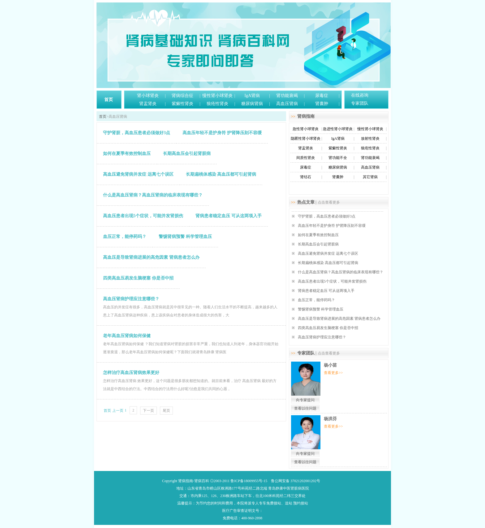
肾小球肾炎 (148, 95)
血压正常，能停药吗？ (316, 300)
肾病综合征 (182, 95)
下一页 (148, 410)
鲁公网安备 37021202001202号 (295, 481)
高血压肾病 (287, 103)
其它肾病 (370, 177)
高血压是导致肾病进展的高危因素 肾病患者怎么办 (339, 318)
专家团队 (359, 103)
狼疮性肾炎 (217, 103)
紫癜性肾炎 (182, 103)
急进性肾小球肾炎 (338, 129)
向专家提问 (305, 400)
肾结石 (305, 177)
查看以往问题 (305, 408)
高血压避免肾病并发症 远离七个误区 (328, 253)
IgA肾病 (252, 95)
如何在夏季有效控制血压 (318, 235)
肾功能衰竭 (287, 95)
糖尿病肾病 (252, 103)
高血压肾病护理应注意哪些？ (322, 337)
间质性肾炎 (305, 158)
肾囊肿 (321, 103)
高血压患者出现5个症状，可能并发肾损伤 (332, 281)
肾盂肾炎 (148, 103)
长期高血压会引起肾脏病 (318, 244)
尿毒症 (321, 95)
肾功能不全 (337, 158)
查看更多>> (333, 373)
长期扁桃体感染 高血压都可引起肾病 (328, 263)
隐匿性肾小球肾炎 (305, 138)
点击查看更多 (329, 202)
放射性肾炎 (370, 138)
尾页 (166, 410)
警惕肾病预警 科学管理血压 (320, 309)
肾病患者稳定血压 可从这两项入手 (326, 290)
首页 (108, 99)
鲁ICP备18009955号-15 (248, 481)
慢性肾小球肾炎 (217, 95)
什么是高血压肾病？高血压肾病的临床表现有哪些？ (340, 272)
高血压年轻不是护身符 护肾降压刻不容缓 (332, 225)
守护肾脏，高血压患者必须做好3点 (326, 216)
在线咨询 (359, 95)
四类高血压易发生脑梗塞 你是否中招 (328, 328)
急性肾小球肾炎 (306, 129)
